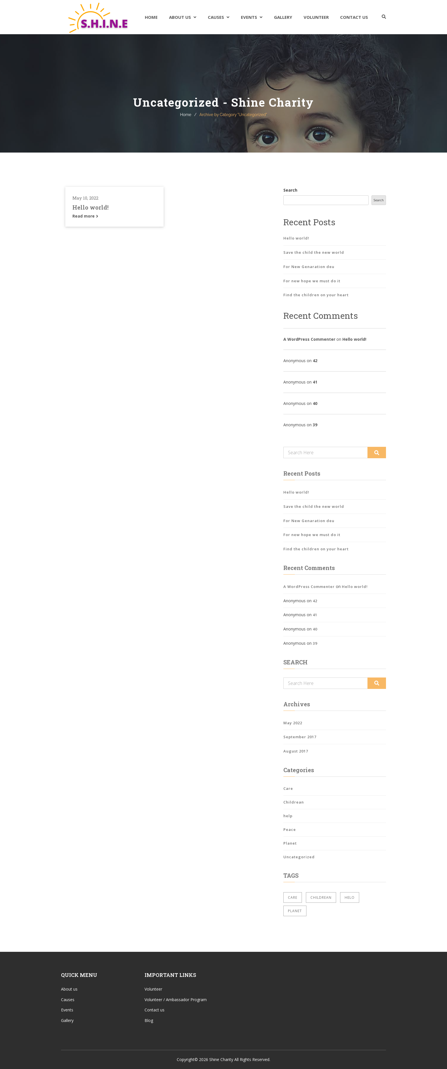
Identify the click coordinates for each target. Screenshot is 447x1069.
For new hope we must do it (311, 280)
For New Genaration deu (308, 266)
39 (315, 424)
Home (151, 17)
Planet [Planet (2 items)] (295, 910)
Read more (85, 216)
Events (249, 17)
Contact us (154, 1010)
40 (315, 403)
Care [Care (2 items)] (292, 897)
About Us (180, 17)
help (287, 815)
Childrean (293, 802)
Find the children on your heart (316, 294)
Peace (289, 829)
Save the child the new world (313, 252)
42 (315, 360)
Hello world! (90, 207)
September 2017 (299, 736)
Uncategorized (299, 856)
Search (290, 190)
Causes (216, 17)
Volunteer (316, 17)
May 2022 (292, 722)
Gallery (283, 17)
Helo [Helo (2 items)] (350, 897)
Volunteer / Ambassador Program (176, 999)
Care (288, 788)
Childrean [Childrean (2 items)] (321, 897)
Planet (290, 843)
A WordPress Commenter (309, 339)
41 (315, 382)
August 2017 (295, 751)
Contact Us (354, 17)
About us (69, 989)
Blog (149, 1020)
